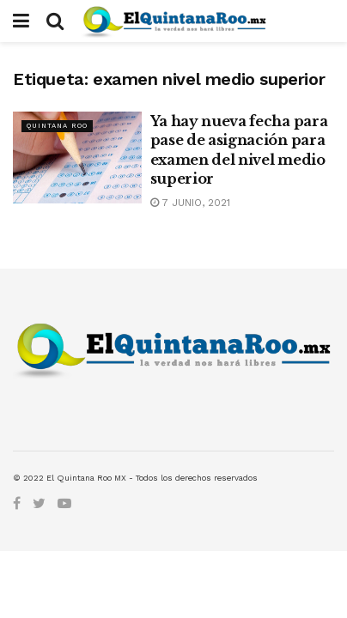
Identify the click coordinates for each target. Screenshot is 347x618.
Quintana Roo (57, 126)
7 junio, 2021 (190, 203)
